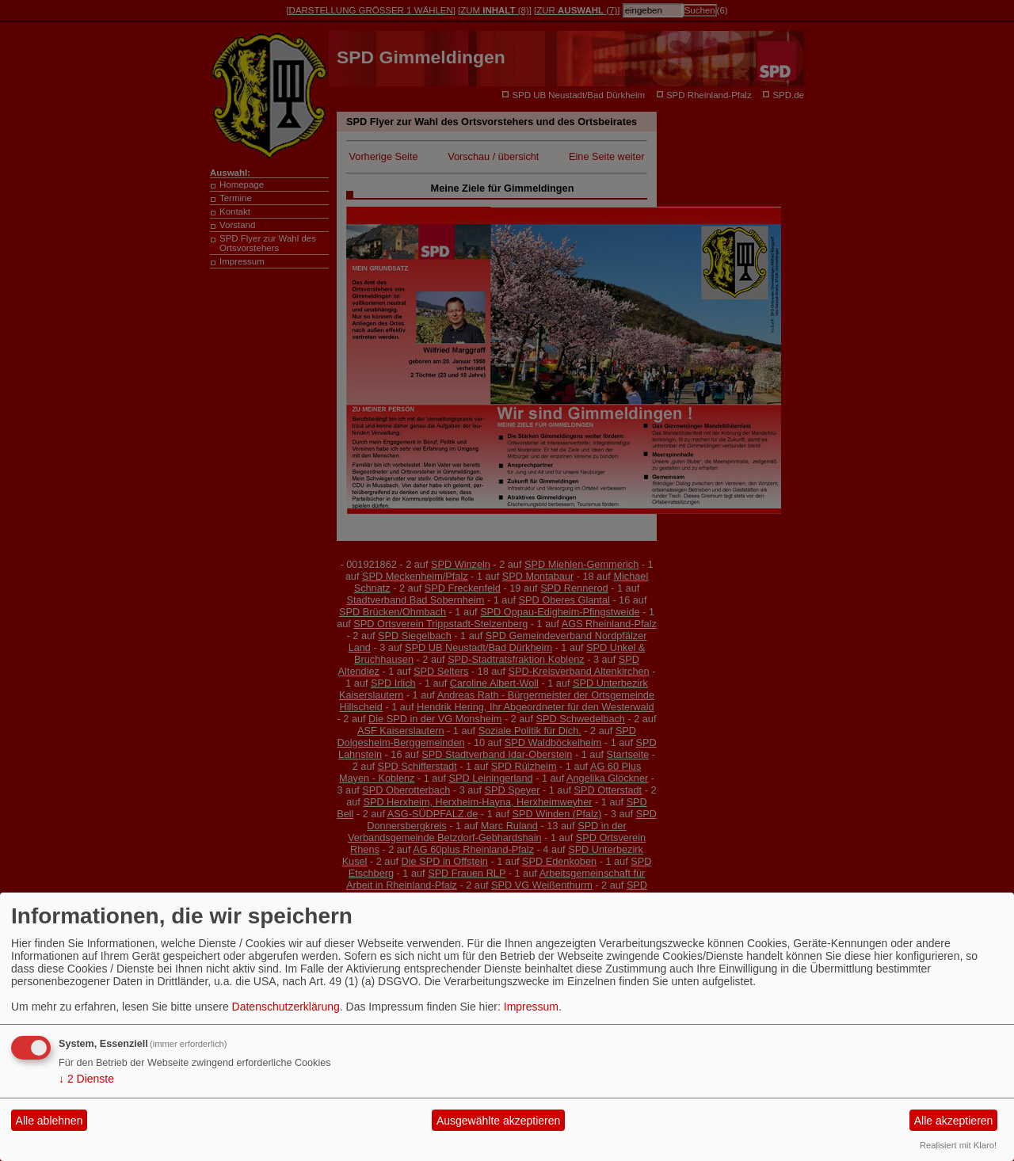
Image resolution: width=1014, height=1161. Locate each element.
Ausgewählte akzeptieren (498, 1120)
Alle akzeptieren (953, 1120)
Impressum (531, 1006)
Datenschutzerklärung (286, 1006)
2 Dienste (86, 1078)
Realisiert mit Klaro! (958, 1145)
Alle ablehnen (49, 1120)
